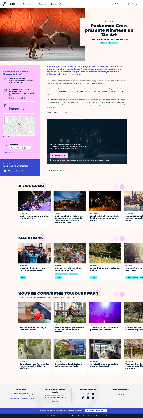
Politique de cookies (92, 415)
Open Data (81, 415)
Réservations (14, 108)
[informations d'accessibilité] (20, 147)
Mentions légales (40, 415)
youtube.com (74, 144)
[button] (19, 124)
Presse (74, 415)
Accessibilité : (58, 415)
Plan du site (104, 415)
